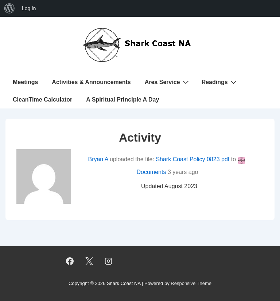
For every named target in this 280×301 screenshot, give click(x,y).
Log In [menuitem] (29, 8)
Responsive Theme (191, 283)
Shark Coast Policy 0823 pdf (192, 159)
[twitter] (89, 261)
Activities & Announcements (91, 82)
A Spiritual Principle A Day (122, 99)
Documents (151, 172)
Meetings (25, 82)
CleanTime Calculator (42, 99)
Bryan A (98, 159)
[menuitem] (9, 8)
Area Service (168, 82)
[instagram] (109, 261)
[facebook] (70, 261)
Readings (220, 82)
